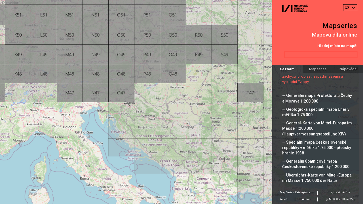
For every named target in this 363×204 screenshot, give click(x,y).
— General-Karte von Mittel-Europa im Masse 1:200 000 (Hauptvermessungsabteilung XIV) (317, 128)
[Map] (181, 102)
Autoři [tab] (284, 199)
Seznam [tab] (287, 69)
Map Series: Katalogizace (295, 192)
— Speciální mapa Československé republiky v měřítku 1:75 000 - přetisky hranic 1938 (316, 147)
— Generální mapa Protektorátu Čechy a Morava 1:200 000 (317, 98)
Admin (306, 199)
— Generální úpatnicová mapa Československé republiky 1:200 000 (315, 164)
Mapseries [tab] (317, 69)
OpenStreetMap (345, 199)
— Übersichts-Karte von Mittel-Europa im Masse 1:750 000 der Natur (317, 178)
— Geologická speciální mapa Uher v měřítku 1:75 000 (315, 112)
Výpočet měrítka (340, 192)
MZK (332, 199)
